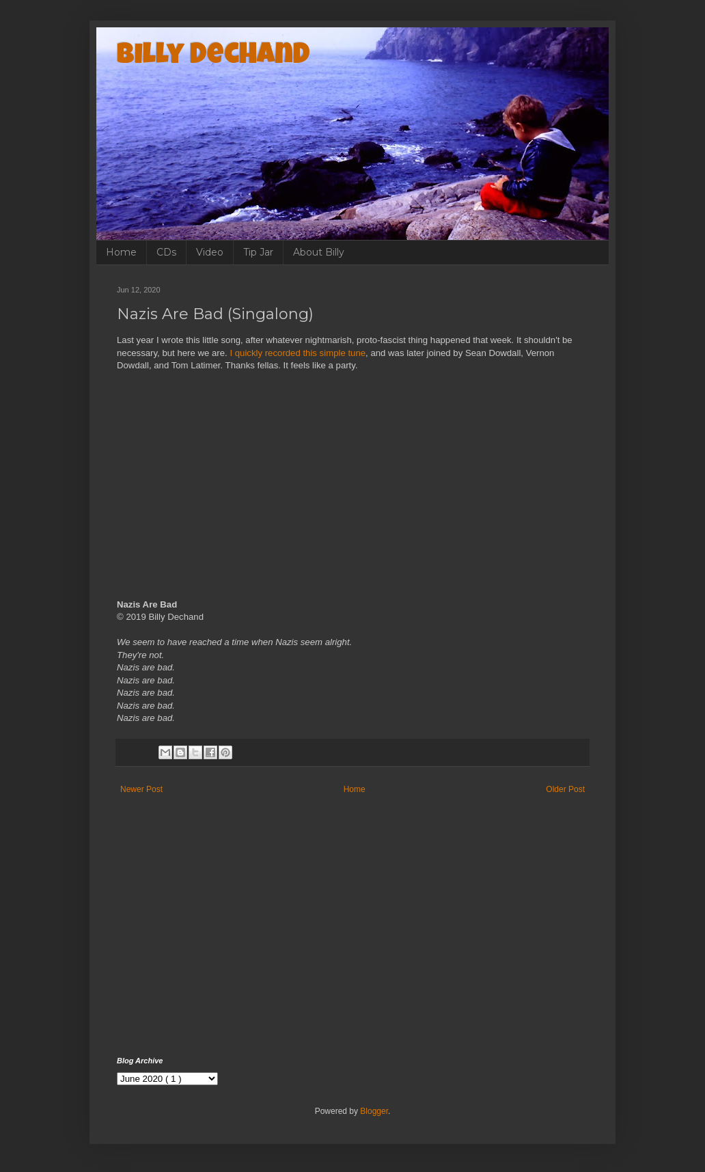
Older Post (565, 789)
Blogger (374, 1111)
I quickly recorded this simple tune (297, 353)
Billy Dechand (213, 56)
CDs (166, 252)
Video (209, 252)
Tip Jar (258, 252)
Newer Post (141, 789)
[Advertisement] (352, 940)
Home (121, 252)
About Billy (318, 252)
